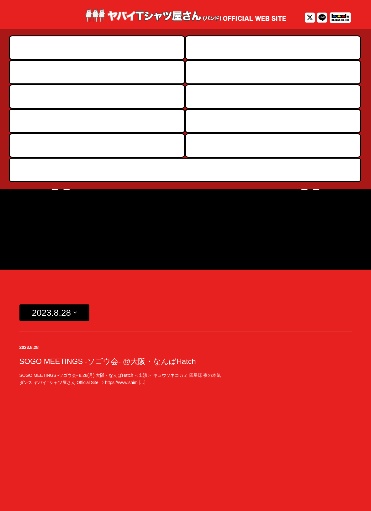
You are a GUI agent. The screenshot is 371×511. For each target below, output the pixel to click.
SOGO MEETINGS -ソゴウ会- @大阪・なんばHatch (107, 241)
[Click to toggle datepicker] (54, 193)
